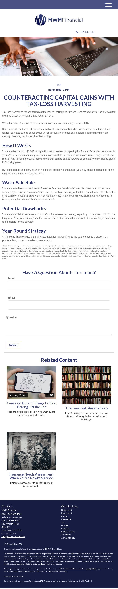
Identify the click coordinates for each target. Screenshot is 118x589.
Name (11, 279)
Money (64, 527)
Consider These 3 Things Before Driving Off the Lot (31, 406)
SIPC (90, 582)
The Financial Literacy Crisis (86, 409)
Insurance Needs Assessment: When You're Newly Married (31, 477)
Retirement (66, 511)
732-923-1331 (85, 33)
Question (11, 318)
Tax (63, 523)
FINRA (84, 582)
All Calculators (68, 539)
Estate (64, 517)
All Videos (66, 536)
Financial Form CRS (14, 545)
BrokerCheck (57, 550)
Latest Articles (68, 533)
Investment (66, 514)
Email (11, 299)
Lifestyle (65, 530)
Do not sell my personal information (53, 572)
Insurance (66, 520)
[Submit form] (14, 346)
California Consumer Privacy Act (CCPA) (81, 570)
